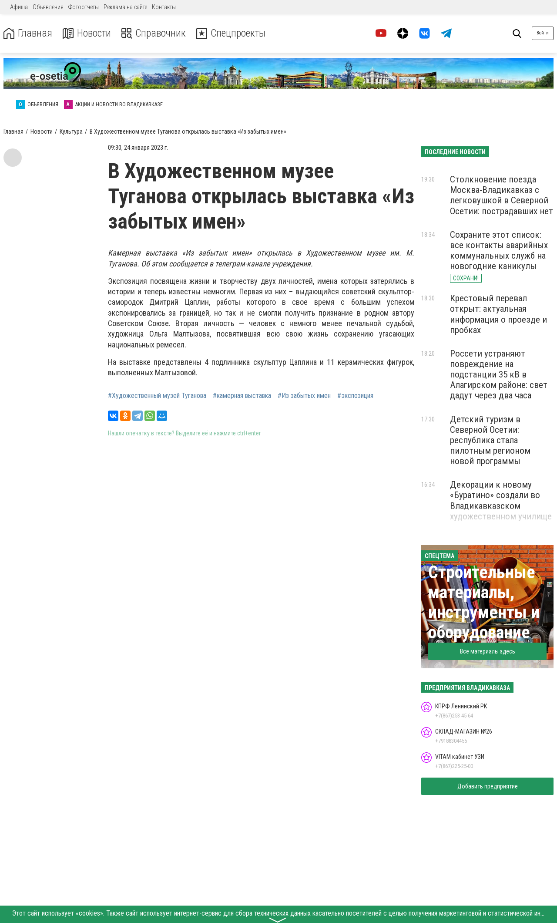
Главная (27, 33)
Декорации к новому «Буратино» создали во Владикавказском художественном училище (501, 500)
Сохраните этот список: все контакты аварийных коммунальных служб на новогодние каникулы (499, 250)
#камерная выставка (242, 396)
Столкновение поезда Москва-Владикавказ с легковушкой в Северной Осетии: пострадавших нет (501, 195)
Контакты (164, 6)
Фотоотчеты (83, 6)
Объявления (48, 6)
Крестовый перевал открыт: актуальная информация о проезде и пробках (498, 314)
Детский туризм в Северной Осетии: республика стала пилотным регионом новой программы (490, 440)
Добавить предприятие (487, 786)
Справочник (153, 33)
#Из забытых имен (304, 396)
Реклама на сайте (125, 6)
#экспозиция (355, 396)
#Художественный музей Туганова (157, 396)
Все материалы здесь (487, 651)
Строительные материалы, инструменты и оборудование (484, 602)
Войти (543, 33)
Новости (86, 33)
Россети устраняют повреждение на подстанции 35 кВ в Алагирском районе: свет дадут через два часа (498, 374)
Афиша (19, 6)
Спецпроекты (232, 33)
